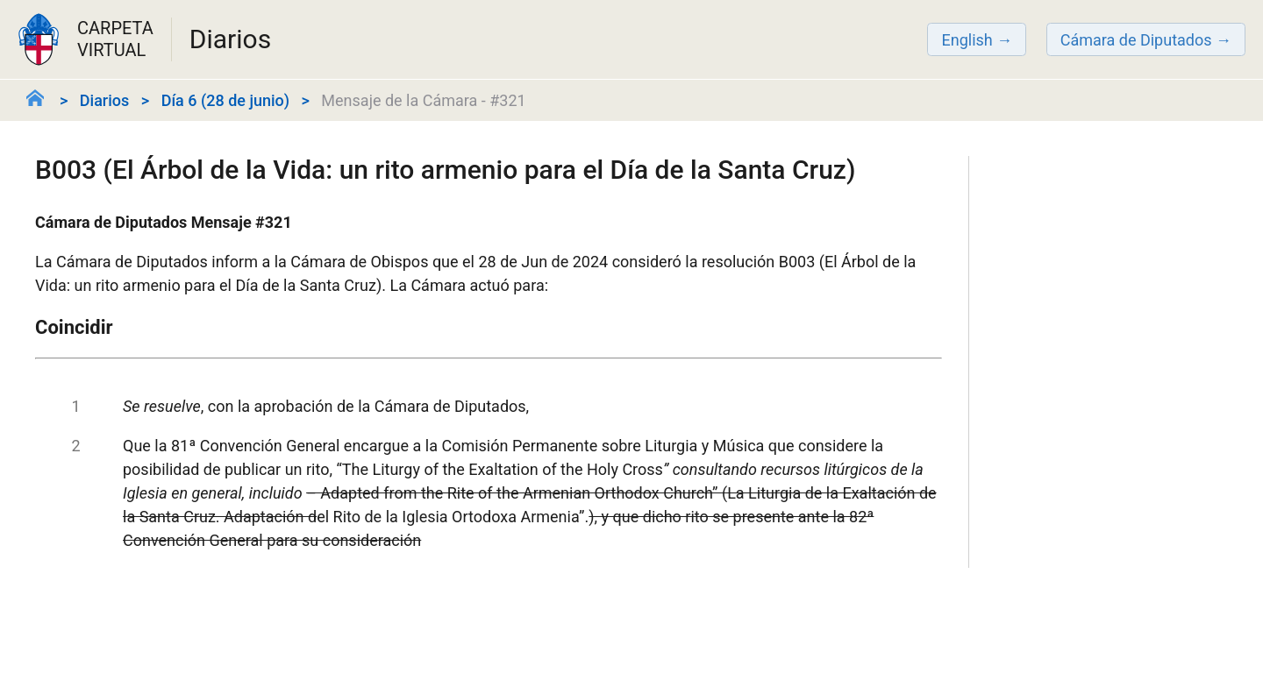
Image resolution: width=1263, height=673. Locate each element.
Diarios (104, 100)
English (966, 40)
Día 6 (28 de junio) (225, 100)
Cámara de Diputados (1136, 40)
